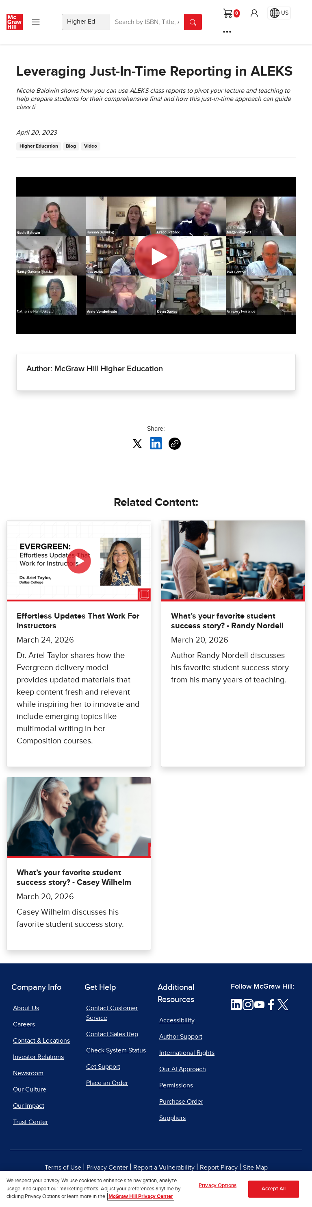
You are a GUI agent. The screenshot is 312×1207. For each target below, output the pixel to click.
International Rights (186, 1053)
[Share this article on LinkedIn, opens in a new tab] (156, 443)
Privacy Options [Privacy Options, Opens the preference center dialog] (217, 1185)
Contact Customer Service (112, 1013)
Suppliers (172, 1118)
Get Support (103, 1066)
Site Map (255, 1167)
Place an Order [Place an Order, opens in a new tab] (107, 1083)
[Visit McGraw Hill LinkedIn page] (236, 1004)
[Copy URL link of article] (175, 444)
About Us (26, 1008)
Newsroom (28, 1073)
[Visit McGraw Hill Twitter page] (282, 1004)
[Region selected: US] (279, 13)
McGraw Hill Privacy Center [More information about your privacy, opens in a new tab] (140, 1196)
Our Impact (28, 1105)
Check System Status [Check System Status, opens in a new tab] (116, 1050)
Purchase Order (181, 1101)
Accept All (274, 1189)
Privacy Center (107, 1167)
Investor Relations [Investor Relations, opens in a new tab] (38, 1057)
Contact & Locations (41, 1040)
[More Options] (227, 31)
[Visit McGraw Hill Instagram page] (248, 1004)
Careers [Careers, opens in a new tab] (24, 1024)
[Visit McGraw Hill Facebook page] (271, 1004)
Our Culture (29, 1089)
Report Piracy (219, 1167)
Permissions (176, 1085)
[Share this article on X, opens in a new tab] (137, 443)
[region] (156, 1189)
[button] (254, 13)
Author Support (180, 1036)
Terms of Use (63, 1167)
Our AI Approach (182, 1069)
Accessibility (177, 1020)
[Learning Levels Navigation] (35, 21)
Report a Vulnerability (164, 1167)
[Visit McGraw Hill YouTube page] (259, 1004)
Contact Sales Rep (112, 1034)
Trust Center (30, 1122)
